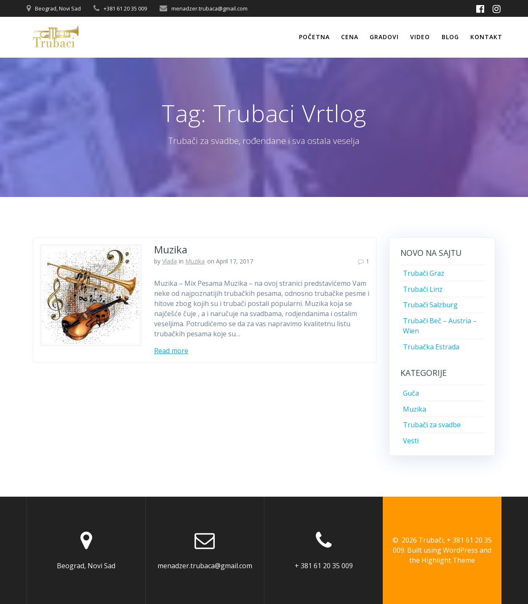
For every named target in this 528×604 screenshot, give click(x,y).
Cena (349, 37)
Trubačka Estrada (431, 346)
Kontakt (486, 37)
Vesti (411, 440)
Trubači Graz (423, 273)
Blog (450, 37)
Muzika (170, 249)
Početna (314, 37)
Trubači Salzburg (430, 304)
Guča (411, 393)
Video (420, 37)
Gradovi (384, 37)
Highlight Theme (448, 560)
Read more (171, 350)
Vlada (169, 261)
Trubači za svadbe (432, 424)
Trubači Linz (423, 289)
